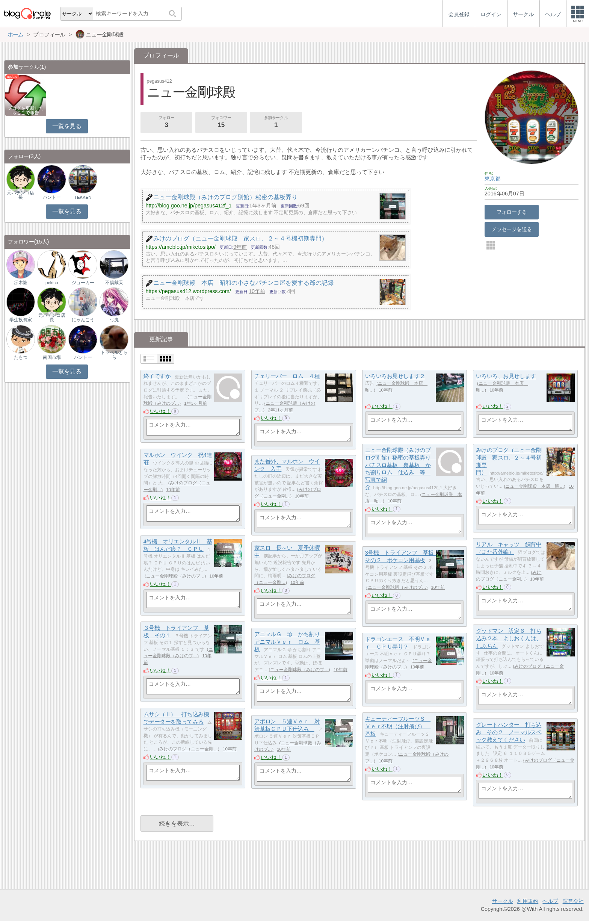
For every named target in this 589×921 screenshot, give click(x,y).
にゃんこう (83, 320)
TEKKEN (83, 197)
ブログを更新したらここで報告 (26, 110)
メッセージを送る (511, 229)
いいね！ (160, 411)
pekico (51, 282)
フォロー (166, 122)
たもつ (20, 357)
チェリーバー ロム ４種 (287, 376)
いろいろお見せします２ (395, 376)
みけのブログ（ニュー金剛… (188, 749)
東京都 (492, 178)
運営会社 (573, 901)
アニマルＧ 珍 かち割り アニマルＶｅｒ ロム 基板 (289, 641)
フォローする (512, 212)
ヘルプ (550, 901)
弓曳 (114, 320)
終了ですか (157, 376)
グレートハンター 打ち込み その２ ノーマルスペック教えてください (509, 732)
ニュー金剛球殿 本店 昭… (534, 486)
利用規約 (527, 901)
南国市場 (52, 357)
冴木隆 (20, 282)
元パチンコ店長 (20, 195)
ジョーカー (83, 282)
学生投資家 (20, 320)
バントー (52, 197)
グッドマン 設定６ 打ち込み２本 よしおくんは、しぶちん (509, 638)
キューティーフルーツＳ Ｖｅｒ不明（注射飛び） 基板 (398, 726)
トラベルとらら (114, 354)
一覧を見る (66, 126)
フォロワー (221, 122)
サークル (502, 901)
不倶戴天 (114, 282)
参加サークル (276, 122)
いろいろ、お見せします (506, 376)
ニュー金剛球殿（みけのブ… (175, 576)
